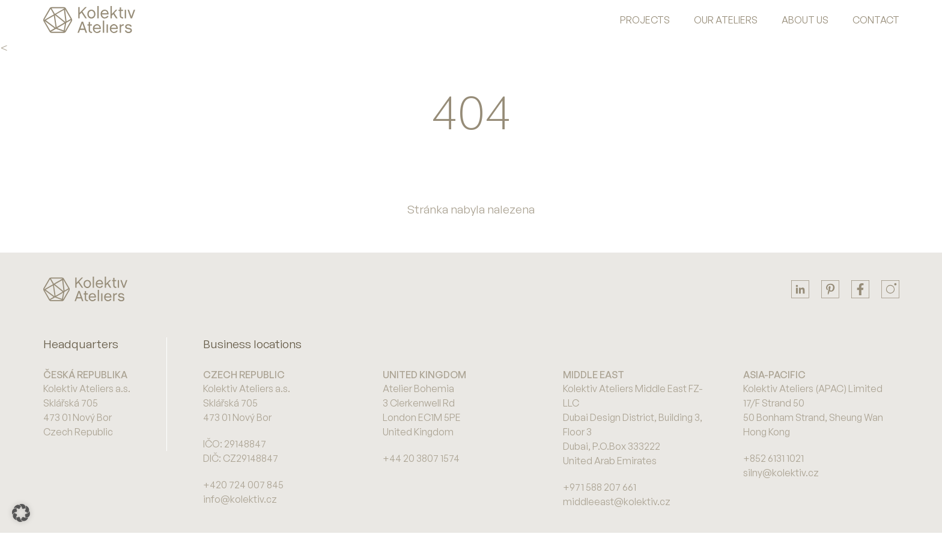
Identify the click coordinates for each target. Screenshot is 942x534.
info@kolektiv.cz (240, 499)
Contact (875, 20)
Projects (645, 20)
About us (805, 20)
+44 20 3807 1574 (421, 458)
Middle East (593, 375)
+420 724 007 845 (243, 485)
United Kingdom (424, 375)
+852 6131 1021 (773, 458)
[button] (21, 513)
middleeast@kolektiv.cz (616, 502)
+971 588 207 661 (599, 487)
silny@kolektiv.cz (781, 473)
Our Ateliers (726, 20)
